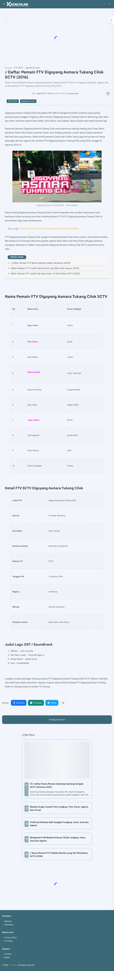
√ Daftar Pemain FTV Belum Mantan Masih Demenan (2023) (41, 263)
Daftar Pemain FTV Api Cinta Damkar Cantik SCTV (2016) (50, 228)
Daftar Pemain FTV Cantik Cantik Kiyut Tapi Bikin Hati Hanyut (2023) (45, 268)
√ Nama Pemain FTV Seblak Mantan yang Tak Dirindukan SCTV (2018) (59, 854)
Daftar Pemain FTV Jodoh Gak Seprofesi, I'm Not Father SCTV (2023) (45, 273)
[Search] (109, 4)
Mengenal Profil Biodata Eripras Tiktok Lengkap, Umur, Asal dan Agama (58, 839)
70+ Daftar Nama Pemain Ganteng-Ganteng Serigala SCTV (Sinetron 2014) (56, 785)
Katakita (13, 965)
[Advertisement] (57, 38)
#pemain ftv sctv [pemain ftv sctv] (28, 101)
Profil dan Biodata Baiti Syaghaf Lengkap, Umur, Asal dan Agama (59, 824)
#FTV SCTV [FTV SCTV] (12, 101)
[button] (104, 4)
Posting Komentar (57, 719)
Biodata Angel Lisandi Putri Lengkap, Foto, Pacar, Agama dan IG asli (59, 808)
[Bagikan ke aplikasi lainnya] (63, 703)
